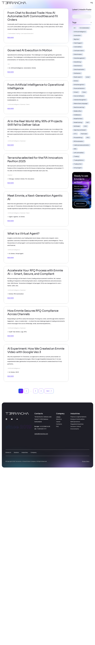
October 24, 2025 (16, 235)
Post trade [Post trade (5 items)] (84, 134)
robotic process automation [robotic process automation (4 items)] (81, 145)
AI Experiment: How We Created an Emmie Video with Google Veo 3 (35, 526)
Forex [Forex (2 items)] (84, 92)
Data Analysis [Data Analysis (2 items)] (78, 54)
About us (59, 595)
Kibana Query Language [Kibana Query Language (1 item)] (80, 103)
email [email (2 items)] (87, 77)
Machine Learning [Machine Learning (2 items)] (79, 107)
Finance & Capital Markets (78, 592)
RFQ (25, 489)
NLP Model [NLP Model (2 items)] (77, 126)
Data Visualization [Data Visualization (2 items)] (79, 69)
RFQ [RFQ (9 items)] (88, 137)
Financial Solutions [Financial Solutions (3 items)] (79, 88)
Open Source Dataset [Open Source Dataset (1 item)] (80, 130)
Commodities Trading (14, 48)
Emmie (34, 96)
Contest (17, 262)
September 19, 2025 (17, 291)
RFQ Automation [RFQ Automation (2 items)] (78, 141)
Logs (21, 489)
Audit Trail (12, 489)
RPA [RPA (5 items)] (75, 149)
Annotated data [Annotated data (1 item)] (84, 28)
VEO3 (17, 548)
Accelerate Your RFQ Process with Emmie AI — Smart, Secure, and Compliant (35, 411)
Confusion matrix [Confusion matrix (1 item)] (78, 50)
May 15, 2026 (15, 21)
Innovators (31, 262)
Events (10, 259)
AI (8, 92)
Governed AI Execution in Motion (29, 79)
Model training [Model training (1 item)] (78, 122)
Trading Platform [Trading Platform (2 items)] (78, 160)
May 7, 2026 (15, 73)
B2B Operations (75, 597)
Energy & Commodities (78, 595)
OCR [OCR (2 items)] (85, 126)
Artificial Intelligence (17, 96)
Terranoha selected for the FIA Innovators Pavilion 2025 (35, 243)
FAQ (57, 602)
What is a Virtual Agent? (23, 354)
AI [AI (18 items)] (74, 28)
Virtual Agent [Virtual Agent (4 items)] (77, 168)
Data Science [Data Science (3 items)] (77, 65)
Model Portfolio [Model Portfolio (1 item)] (78, 118)
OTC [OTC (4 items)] (75, 134)
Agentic (15, 319)
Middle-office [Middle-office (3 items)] (77, 111)
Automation (27, 96)
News (27, 151)
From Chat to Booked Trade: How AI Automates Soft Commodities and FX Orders (32, 30)
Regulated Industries (77, 600)
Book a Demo (80, 203)
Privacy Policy (85, 637)
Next (49, 566)
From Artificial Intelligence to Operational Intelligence (35, 133)
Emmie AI (8, 628)
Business (23, 151)
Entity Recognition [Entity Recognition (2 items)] (79, 84)
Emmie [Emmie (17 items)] (76, 81)
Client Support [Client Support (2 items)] (78, 43)
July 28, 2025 (15, 462)
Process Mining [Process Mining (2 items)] (78, 137)
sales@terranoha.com (41, 609)
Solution (16, 628)
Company (33, 628)
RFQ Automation (19, 433)
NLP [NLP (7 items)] (88, 122)
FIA (26, 262)
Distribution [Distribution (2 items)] (77, 73)
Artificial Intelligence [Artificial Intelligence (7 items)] (79, 31)
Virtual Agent (19, 374)
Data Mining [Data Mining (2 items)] (77, 62)
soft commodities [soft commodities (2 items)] (78, 152)
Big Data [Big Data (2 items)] (76, 39)
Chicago (11, 262)
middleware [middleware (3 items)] (77, 115)
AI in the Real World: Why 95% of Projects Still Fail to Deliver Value (34, 188)
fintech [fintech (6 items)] (76, 92)
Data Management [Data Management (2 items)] (79, 58)
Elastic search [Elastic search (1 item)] (78, 77)
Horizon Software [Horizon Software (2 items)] (78, 96)
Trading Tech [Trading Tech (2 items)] (77, 164)
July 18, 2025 (15, 518)
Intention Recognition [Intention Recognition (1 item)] (80, 100)
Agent (11, 319)
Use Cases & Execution (27, 48)
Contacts (59, 600)
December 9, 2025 (17, 180)
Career (58, 597)
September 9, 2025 (17, 348)
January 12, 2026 (16, 125)
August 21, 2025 (16, 403)
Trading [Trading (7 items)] (76, 156)
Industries (25, 628)
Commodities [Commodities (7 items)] (77, 47)
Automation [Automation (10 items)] (77, 35)
